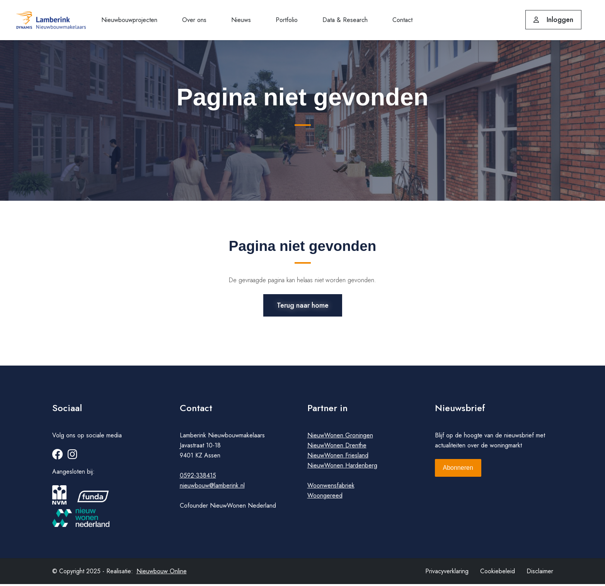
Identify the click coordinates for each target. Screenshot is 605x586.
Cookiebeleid (497, 573)
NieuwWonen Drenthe (336, 447)
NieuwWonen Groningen (340, 437)
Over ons (194, 19)
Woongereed (325, 497)
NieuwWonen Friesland (337, 457)
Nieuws (241, 19)
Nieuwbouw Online (161, 573)
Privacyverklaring (447, 573)
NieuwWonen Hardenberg (342, 467)
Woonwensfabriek (330, 487)
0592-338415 (198, 477)
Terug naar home (303, 305)
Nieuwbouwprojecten (129, 19)
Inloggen (553, 20)
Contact (402, 19)
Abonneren (458, 469)
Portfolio (287, 19)
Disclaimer (540, 573)
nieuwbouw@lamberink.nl (212, 487)
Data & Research (345, 19)
